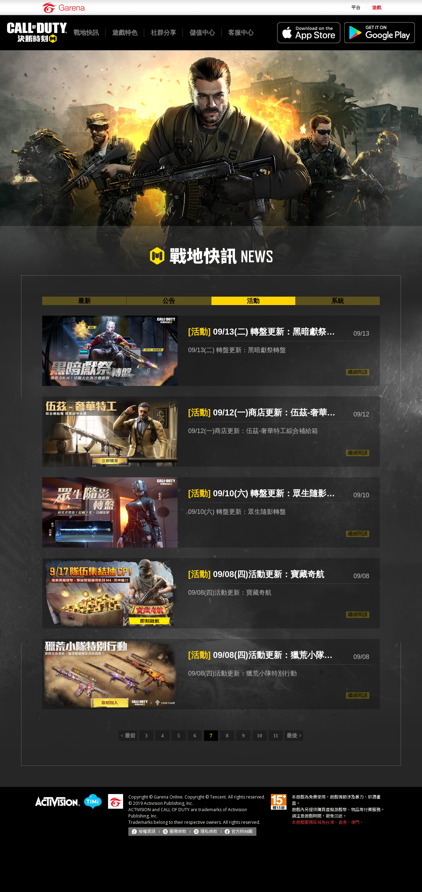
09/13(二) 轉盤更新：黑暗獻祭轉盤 (263, 331)
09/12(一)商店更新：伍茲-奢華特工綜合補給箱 (263, 412)
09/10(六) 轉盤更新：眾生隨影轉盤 (263, 493)
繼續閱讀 (357, 372)
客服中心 (241, 32)
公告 (168, 300)
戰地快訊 (86, 32)
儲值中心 (202, 32)
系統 (337, 300)
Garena (64, 7)
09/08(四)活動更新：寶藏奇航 (256, 574)
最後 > (294, 735)
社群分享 (163, 32)
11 (275, 735)
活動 (253, 300)
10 (259, 735)
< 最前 (128, 735)
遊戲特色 (125, 32)
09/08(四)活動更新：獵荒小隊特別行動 (263, 655)
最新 (84, 300)
